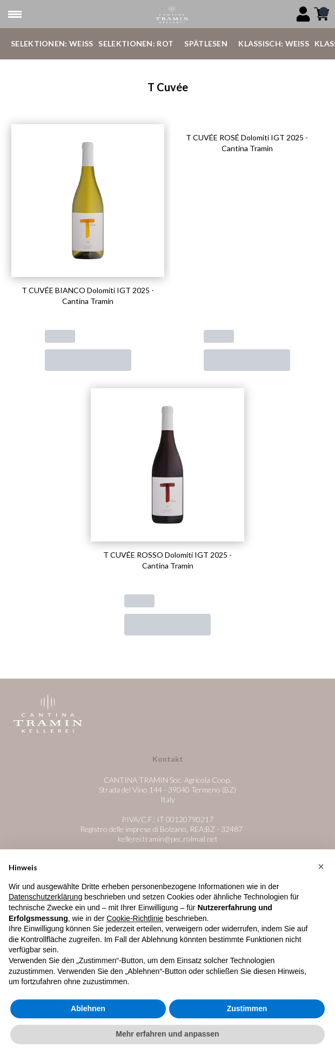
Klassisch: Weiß (273, 43)
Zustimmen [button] (247, 1034)
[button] (321, 892)
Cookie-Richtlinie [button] (134, 943)
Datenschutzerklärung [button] (45, 922)
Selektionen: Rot (135, 43)
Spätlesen (205, 43)
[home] (171, 14)
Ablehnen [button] (88, 1034)
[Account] (303, 14)
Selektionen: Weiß (52, 43)
